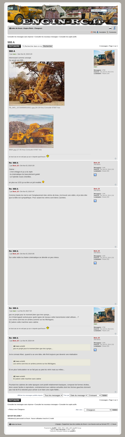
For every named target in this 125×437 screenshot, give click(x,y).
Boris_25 (16, 165)
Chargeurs (38, 28)
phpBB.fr (73, 431)
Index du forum (16, 28)
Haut (115, 158)
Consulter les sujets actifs (68, 37)
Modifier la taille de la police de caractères (114, 28)
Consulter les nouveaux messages (46, 37)
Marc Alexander (60, 429)
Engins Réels (28, 28)
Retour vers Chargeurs (17, 409)
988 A (11, 42)
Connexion (112, 32)
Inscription (102, 32)
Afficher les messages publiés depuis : (40, 395)
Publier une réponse (14, 46)
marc (14, 54)
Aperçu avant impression (110, 28)
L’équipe (58, 424)
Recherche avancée (109, 12)
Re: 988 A (13, 163)
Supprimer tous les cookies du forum (74, 424)
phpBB (54, 428)
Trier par (75, 395)
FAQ (94, 32)
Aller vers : (79, 410)
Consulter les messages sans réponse (20, 37)
